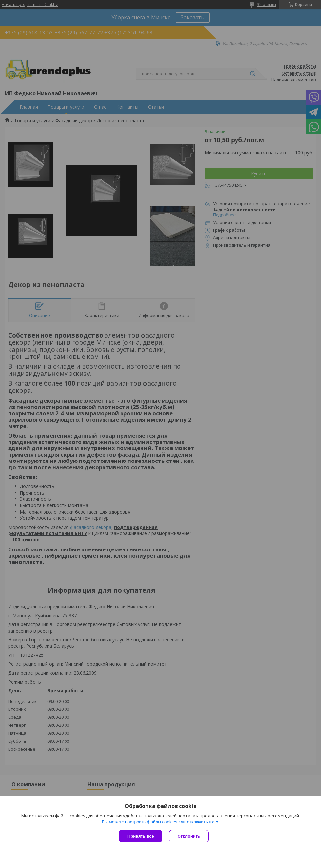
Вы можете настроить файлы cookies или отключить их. (158, 821)
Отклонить (189, 836)
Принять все (140, 836)
